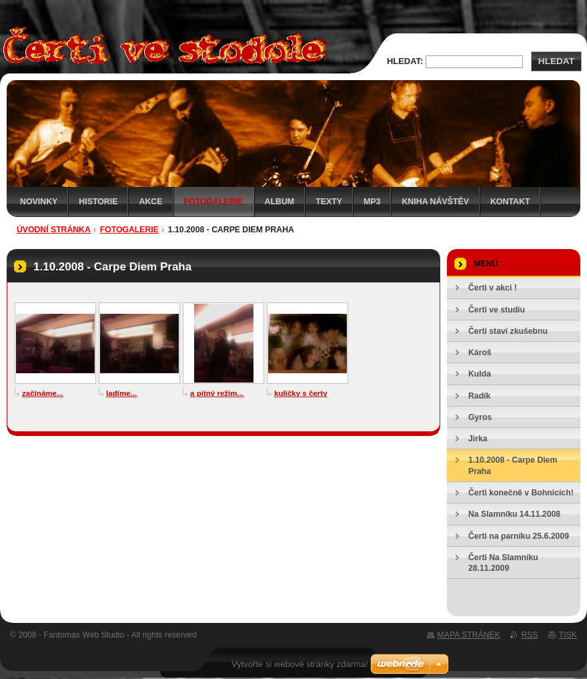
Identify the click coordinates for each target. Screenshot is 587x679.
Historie (98, 201)
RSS (529, 635)
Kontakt (510, 201)
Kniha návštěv (435, 201)
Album (280, 201)
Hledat (556, 61)
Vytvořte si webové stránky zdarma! (299, 664)
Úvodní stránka (54, 229)
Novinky (38, 201)
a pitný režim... (216, 393)
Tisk (568, 635)
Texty (329, 201)
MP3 (372, 201)
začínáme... (42, 393)
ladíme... (121, 393)
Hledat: (405, 61)
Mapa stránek (469, 635)
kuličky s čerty (301, 393)
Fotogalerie (213, 201)
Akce (150, 201)
